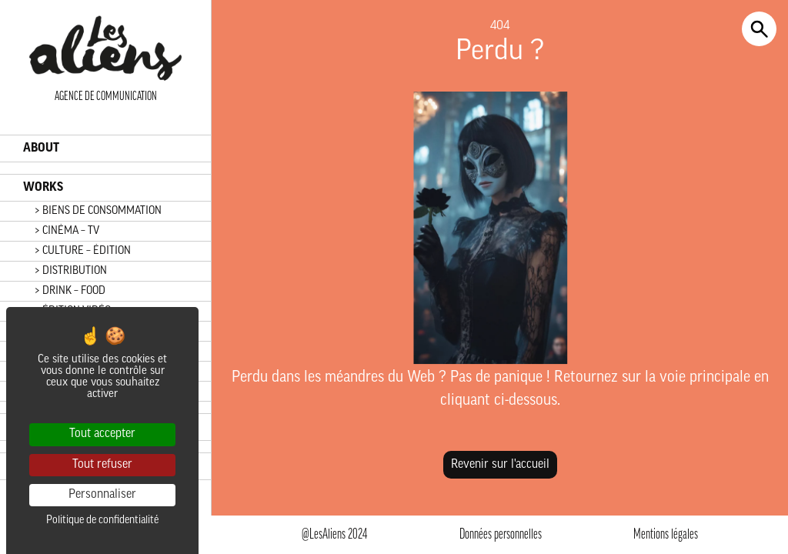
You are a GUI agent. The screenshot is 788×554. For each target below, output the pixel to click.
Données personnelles (500, 535)
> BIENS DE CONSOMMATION (98, 211)
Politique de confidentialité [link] (102, 520)
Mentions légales (665, 535)
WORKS (43, 188)
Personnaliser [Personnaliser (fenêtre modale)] (102, 495)
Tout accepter (102, 434)
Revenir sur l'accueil (500, 465)
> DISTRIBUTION (71, 271)
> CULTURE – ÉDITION (83, 251)
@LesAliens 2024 (334, 535)
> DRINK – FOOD (70, 291)
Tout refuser (102, 465)
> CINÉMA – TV (67, 231)
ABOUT (41, 148)
